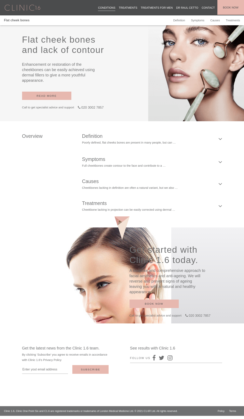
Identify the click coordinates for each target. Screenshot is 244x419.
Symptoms (196, 20)
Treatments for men (156, 7)
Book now (230, 7)
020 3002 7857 (92, 108)
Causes (214, 20)
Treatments (127, 7)
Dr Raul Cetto (186, 7)
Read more (46, 96)
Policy (221, 414)
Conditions (106, 7)
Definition (177, 20)
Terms (232, 414)
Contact (207, 7)
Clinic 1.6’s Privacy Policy (44, 363)
